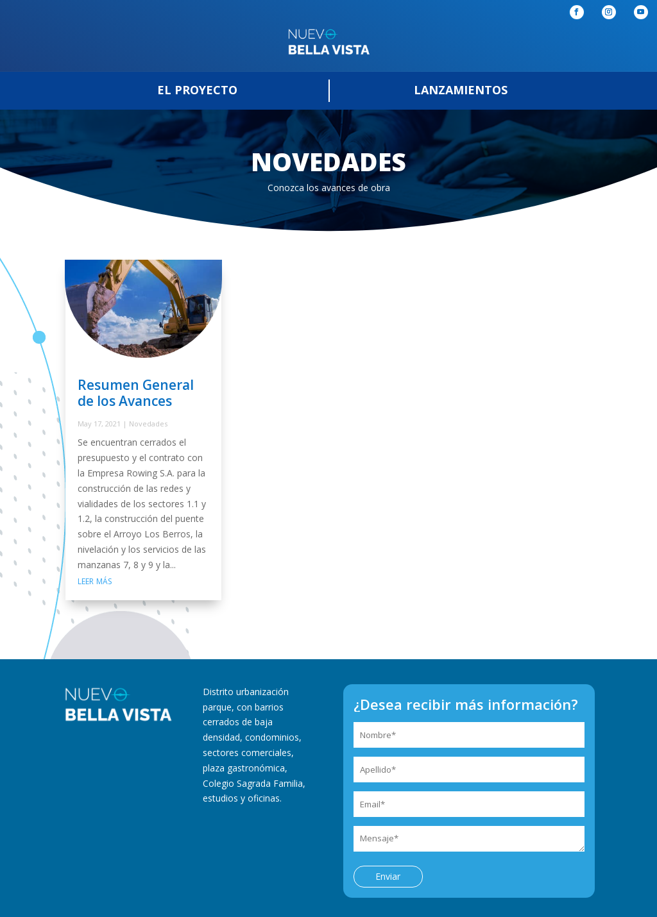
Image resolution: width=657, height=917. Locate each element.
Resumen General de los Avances (136, 393)
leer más (95, 580)
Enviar (387, 876)
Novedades (148, 423)
